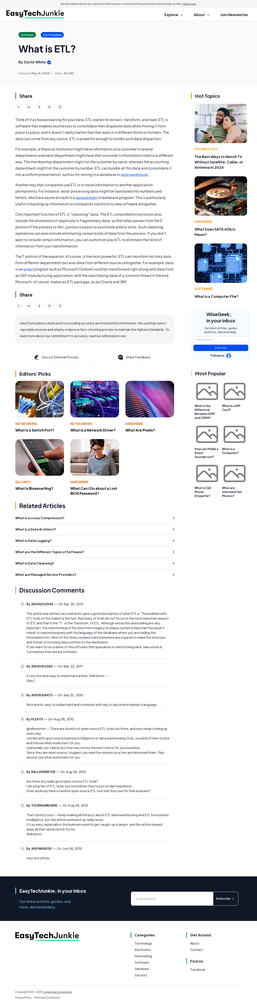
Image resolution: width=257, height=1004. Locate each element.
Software (203, 289)
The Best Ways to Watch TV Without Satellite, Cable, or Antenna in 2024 (219, 162)
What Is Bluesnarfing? (34, 488)
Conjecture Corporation (57, 991)
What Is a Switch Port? (34, 430)
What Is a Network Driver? (93, 430)
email (28, 269)
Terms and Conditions (47, 997)
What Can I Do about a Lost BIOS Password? (93, 491)
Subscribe (221, 347)
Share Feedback (133, 357)
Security (23, 482)
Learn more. (189, 3)
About (194, 943)
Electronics (143, 950)
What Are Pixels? (140, 430)
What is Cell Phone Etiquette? (203, 492)
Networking (26, 424)
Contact (196, 950)
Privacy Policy (23, 997)
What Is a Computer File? (217, 296)
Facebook (197, 969)
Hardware (134, 424)
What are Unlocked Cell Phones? (232, 492)
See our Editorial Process (56, 357)
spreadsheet (86, 197)
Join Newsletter (234, 14)
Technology (206, 149)
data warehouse (134, 174)
